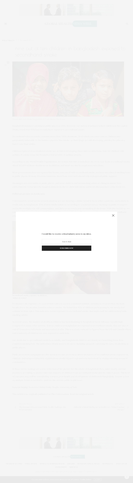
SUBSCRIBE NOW (66, 248)
